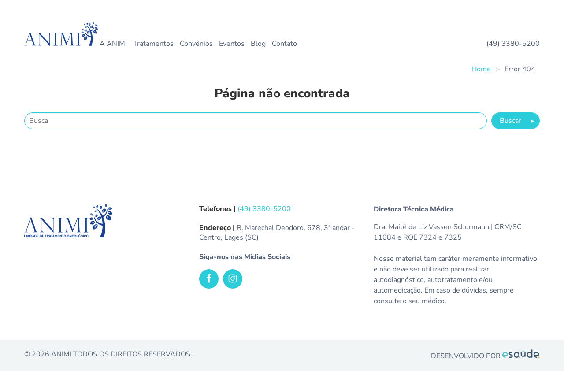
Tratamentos (153, 43)
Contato (284, 43)
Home (481, 69)
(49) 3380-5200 (513, 43)
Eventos (232, 43)
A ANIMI (113, 43)
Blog (258, 43)
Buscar (517, 121)
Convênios (196, 43)
